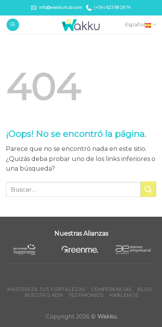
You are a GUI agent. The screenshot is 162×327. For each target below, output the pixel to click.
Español (140, 24)
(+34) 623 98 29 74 (108, 7)
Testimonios (86, 295)
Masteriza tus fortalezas (46, 289)
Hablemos (124, 295)
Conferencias (111, 289)
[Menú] (13, 25)
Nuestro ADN (44, 295)
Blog (144, 289)
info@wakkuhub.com (56, 7)
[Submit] (148, 189)
